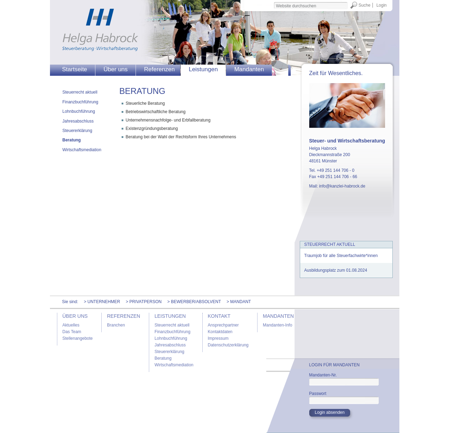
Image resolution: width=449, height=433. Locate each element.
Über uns (115, 69)
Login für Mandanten (334, 364)
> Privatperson (144, 301)
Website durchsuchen (273, 1)
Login (381, 5)
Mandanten (249, 69)
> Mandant (238, 301)
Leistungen (203, 69)
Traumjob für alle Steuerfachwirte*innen (341, 255)
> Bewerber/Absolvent (194, 301)
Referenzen (159, 69)
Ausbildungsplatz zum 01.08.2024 (335, 270)
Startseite (74, 69)
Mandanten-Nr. (323, 375)
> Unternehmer (102, 301)
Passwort (317, 393)
